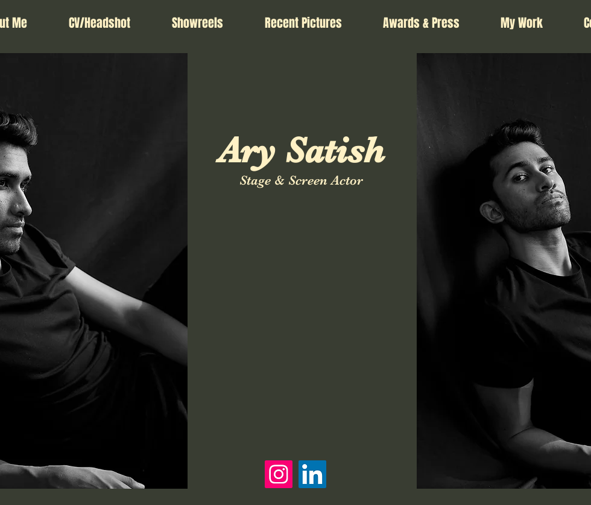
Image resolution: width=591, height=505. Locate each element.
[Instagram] (278, 474)
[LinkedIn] (312, 474)
